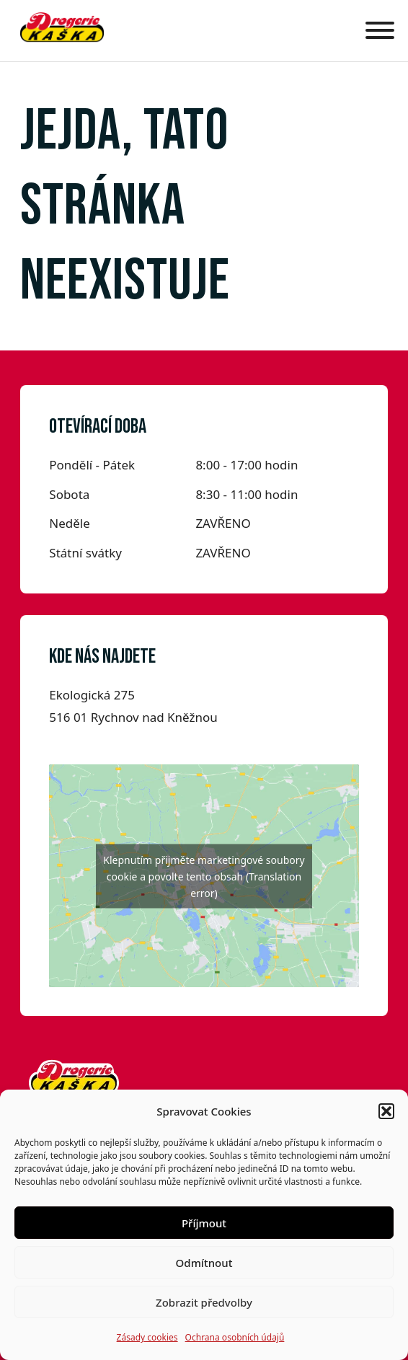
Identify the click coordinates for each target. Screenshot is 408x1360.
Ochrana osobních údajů (235, 1337)
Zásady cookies (147, 1337)
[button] (386, 1111)
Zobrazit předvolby (204, 1302)
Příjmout (204, 1223)
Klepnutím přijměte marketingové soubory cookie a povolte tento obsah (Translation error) (203, 875)
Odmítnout (204, 1262)
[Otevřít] (376, 30)
